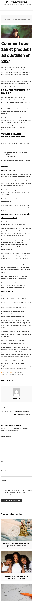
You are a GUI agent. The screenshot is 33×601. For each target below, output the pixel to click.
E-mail (3, 471)
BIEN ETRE (5, 374)
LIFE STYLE (11, 374)
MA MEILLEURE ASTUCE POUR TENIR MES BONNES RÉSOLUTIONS (16, 413)
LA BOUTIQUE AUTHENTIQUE (16, 2)
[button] (16, 9)
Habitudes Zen (8, 366)
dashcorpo (16, 398)
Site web (3, 480)
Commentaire (6, 437)
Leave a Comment (17, 372)
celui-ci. (23, 368)
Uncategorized (19, 374)
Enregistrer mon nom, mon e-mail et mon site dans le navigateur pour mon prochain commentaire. (18, 492)
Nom (3, 461)
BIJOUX (5, 407)
